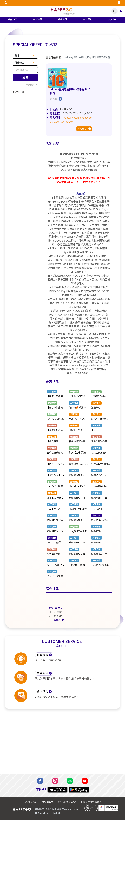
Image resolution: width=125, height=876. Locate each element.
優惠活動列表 (53, 57)
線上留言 (42, 702)
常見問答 (42, 683)
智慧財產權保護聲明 (91, 812)
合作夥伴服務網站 (67, 812)
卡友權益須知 (30, 812)
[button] (4, 11)
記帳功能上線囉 (77, 565)
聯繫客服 (42, 665)
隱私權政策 (47, 812)
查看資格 (84, 128)
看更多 (59, 630)
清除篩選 (31, 85)
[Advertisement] (62, 753)
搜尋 (25, 77)
